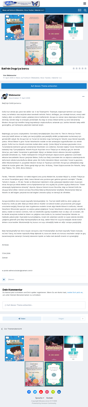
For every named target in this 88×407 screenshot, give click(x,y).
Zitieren (11, 279)
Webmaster (11, 75)
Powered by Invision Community (44, 403)
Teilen (22, 318)
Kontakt (49, 398)
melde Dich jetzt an (75, 292)
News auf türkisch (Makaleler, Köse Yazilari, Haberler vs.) (39, 78)
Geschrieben (19, 98)
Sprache (39, 398)
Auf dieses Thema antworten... (19, 305)
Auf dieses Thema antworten (44, 86)
